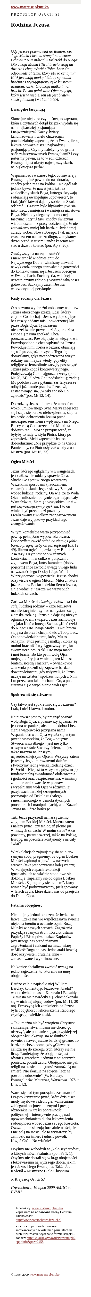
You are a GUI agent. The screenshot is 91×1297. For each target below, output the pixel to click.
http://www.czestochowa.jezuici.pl (38, 1220)
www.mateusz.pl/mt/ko (30, 7)
